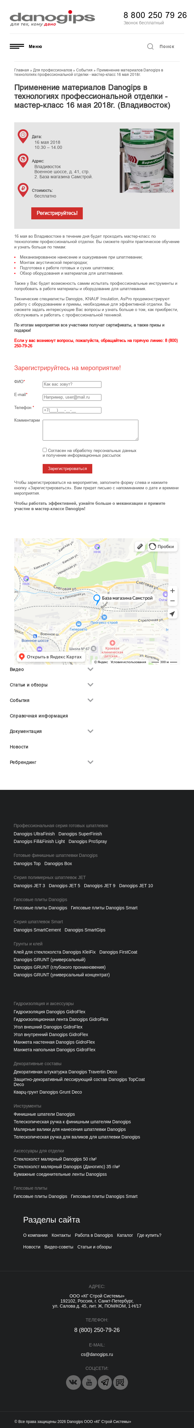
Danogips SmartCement (37, 929)
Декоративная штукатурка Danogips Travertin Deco (65, 1071)
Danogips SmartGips (85, 929)
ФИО (18, 381)
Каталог (125, 1235)
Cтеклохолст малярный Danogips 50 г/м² (55, 1159)
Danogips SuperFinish (80, 833)
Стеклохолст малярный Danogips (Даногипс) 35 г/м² (67, 1166)
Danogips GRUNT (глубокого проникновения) (60, 967)
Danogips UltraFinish (34, 833)
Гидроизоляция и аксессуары (44, 1003)
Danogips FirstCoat (118, 952)
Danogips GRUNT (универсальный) (49, 959)
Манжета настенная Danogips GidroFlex (54, 1042)
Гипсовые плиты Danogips (40, 899)
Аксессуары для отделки (39, 1150)
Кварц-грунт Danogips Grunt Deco (48, 1092)
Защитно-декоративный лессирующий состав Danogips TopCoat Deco (79, 1082)
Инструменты (27, 1105)
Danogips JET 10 (136, 885)
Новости (19, 746)
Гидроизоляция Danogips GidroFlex (49, 1011)
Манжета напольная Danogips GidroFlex (54, 1049)
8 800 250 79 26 (155, 15)
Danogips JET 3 (29, 885)
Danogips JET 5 (64, 885)
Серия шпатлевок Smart (38, 921)
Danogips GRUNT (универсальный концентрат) (62, 974)
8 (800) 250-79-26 (97, 1330)
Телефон (24, 407)
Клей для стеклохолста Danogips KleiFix (54, 952)
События (20, 700)
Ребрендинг (23, 762)
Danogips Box (58, 863)
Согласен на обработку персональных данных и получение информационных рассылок (89, 453)
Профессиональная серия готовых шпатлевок (61, 825)
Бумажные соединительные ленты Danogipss (60, 1174)
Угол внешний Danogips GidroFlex (48, 1026)
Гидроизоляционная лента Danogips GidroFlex (61, 1019)
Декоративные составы (37, 1063)
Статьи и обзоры (29, 684)
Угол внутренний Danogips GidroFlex (51, 1034)
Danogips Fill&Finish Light (39, 841)
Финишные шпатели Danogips (44, 1114)
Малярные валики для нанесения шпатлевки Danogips (70, 1129)
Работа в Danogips (94, 1235)
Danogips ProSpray (88, 841)
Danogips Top (27, 863)
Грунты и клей (28, 943)
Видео (17, 669)
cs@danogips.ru (97, 1354)
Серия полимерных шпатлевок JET (50, 877)
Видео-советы (58, 1246)
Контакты (61, 1235)
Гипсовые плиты (30, 1188)
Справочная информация (39, 715)
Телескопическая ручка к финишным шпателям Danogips (72, 1121)
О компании (35, 1235)
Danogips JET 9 (99, 885)
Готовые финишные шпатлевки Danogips (56, 855)
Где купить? (149, 1235)
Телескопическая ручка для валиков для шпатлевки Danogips (77, 1136)
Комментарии (27, 420)
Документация (26, 731)
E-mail (20, 394)
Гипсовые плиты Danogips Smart (104, 907)
